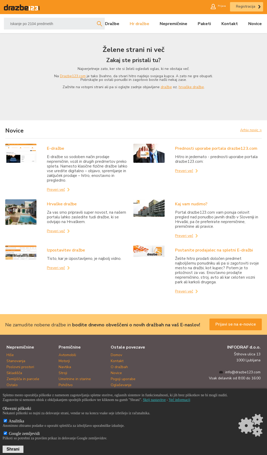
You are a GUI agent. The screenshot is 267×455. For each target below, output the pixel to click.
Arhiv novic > (251, 130)
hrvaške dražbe (191, 87)
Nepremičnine (173, 24)
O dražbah (119, 366)
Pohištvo (66, 384)
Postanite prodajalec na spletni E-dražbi (214, 250)
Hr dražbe (139, 24)
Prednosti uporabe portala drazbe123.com (216, 148)
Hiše (10, 354)
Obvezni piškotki (17, 408)
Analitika (14, 421)
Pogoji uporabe (123, 378)
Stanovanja (16, 360)
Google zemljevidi (22, 433)
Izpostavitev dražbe (66, 250)
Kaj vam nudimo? (191, 204)
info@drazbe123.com (242, 372)
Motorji (64, 360)
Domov (116, 354)
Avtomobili (67, 354)
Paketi (204, 24)
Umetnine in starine (75, 378)
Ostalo (12, 384)
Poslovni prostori (20, 366)
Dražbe (112, 24)
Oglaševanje (121, 384)
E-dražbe (55, 148)
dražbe (166, 87)
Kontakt (229, 24)
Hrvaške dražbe (62, 204)
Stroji (63, 372)
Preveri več (56, 189)
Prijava (219, 6)
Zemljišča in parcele (23, 378)
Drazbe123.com (73, 76)
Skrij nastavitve (154, 400)
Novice (255, 24)
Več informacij (179, 400)
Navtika (65, 366)
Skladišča (14, 372)
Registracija (245, 6)
